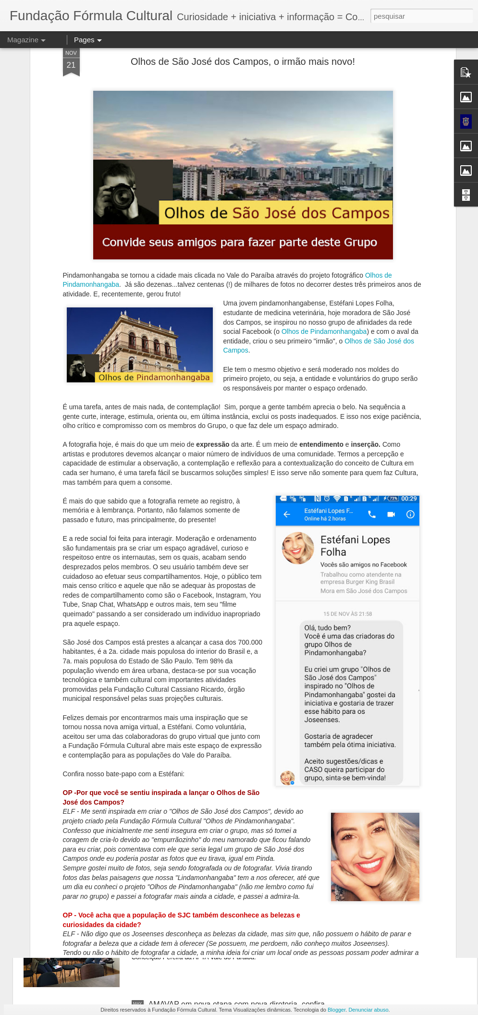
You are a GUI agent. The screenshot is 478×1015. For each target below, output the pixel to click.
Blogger (336, 1010)
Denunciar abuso (368, 1010)
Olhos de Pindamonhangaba (324, 224)
